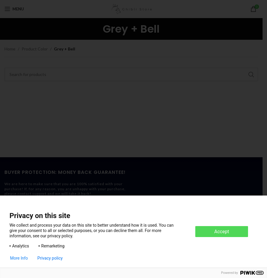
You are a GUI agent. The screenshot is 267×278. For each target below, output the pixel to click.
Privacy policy (50, 258)
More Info (19, 258)
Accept (221, 231)
